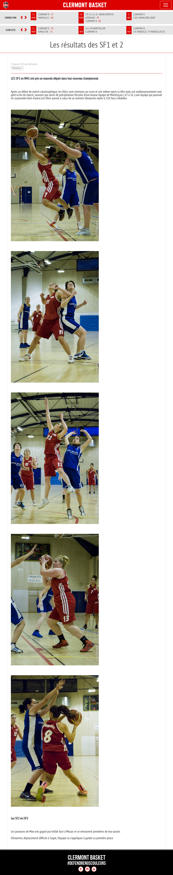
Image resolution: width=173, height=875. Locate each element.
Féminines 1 (17, 68)
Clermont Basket (85, 5)
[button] (21, 17)
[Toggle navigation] (166, 5)
